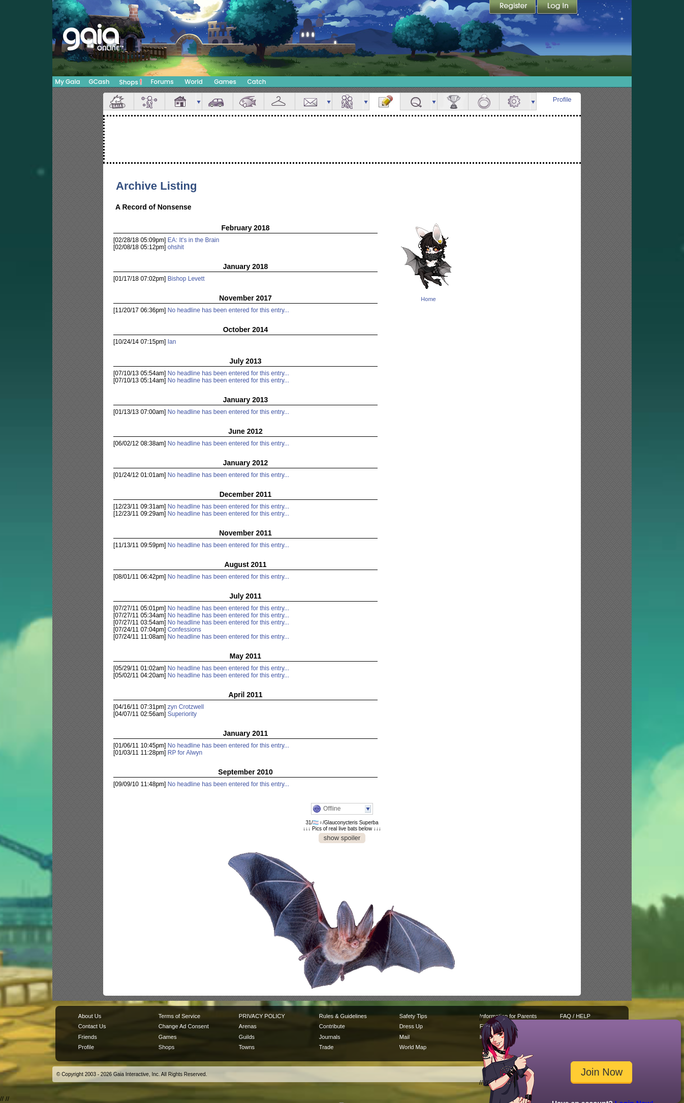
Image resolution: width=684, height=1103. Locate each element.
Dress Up (411, 1026)
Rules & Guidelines (343, 1016)
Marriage (484, 101)
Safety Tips (413, 1016)
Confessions (184, 629)
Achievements (453, 101)
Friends (347, 101)
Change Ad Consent (184, 1026)
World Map (412, 1047)
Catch (256, 81)
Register (513, 7)
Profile (562, 99)
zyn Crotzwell (186, 706)
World (193, 81)
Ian (172, 341)
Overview (118, 101)
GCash (99, 81)
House (180, 101)
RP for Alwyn (185, 752)
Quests (415, 101)
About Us (89, 1016)
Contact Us (92, 1026)
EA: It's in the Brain (194, 240)
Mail (310, 101)
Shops (130, 82)
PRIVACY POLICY (262, 1016)
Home (428, 299)
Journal (384, 101)
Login (557, 7)
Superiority (182, 714)
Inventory (279, 101)
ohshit (176, 247)
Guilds (247, 1037)
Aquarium (248, 101)
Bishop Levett (186, 278)
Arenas (248, 1026)
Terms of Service (179, 1016)
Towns (247, 1047)
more (199, 101)
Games (225, 81)
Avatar (149, 101)
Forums (161, 81)
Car (217, 101)
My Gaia (67, 81)
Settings (515, 101)
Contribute (332, 1026)
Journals (329, 1037)
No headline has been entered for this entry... (228, 310)
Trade (326, 1047)
